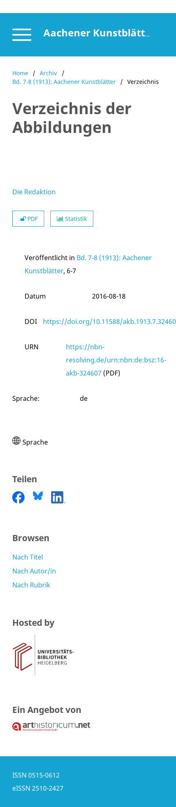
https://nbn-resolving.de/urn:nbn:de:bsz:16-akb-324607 (116, 360)
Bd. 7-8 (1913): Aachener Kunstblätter (64, 81)
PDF (28, 219)
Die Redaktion (34, 191)
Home (20, 73)
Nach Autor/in (34, 570)
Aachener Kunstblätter (99, 32)
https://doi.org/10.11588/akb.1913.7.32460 (109, 321)
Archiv (48, 73)
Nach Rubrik (31, 584)
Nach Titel (27, 557)
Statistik (72, 219)
